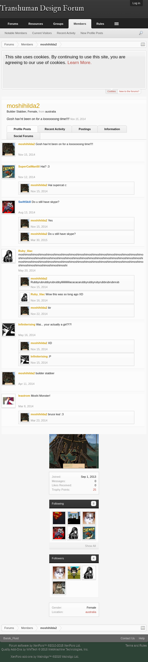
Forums (13, 23)
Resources (35, 23)
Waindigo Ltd (70, 656)
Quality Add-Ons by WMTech (44, 649)
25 (94, 489)
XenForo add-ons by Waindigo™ (31, 656)
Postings (85, 129)
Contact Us (128, 638)
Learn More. (80, 62)
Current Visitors (42, 33)
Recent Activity (55, 129)
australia (90, 611)
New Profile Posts (92, 33)
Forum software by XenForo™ (45, 645)
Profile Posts (22, 129)
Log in (136, 3)
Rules (100, 23)
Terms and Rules (136, 645)
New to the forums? (129, 91)
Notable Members (16, 33)
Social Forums (23, 136)
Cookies (111, 91)
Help (142, 638)
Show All (90, 545)
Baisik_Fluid (11, 638)
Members (80, 23)
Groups (58, 23)
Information (112, 129)
